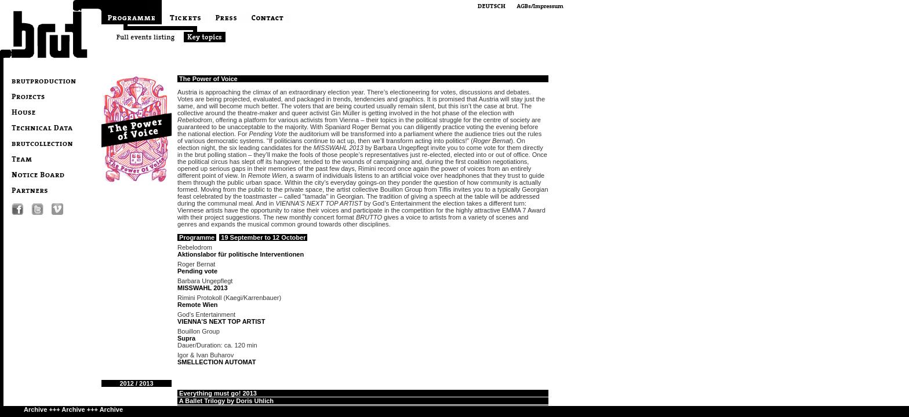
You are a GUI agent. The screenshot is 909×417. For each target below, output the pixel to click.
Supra (186, 338)
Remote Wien (197, 304)
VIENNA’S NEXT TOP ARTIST (221, 321)
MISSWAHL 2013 (202, 287)
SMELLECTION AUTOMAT (216, 362)
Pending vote (197, 271)
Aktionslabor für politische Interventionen (240, 254)
